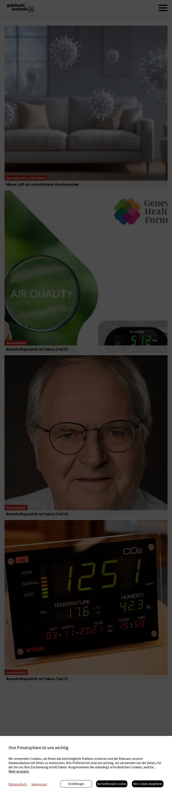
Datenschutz (18, 784)
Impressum (39, 784)
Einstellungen (76, 784)
